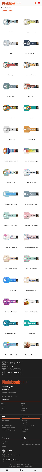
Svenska (23, 410)
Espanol (3, 410)
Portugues (24, 408)
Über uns (24, 420)
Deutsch (3, 405)
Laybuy (3, 443)
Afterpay (4, 446)
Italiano (23, 405)
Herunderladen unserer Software (31, 444)
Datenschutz (25, 427)
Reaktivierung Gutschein (8, 427)
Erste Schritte (25, 442)
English (3, 408)
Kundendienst (5, 420)
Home (2, 7)
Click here (9, 368)
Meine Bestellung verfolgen (9, 430)
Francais (23, 403)
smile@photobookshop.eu (14, 363)
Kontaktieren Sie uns (7, 423)
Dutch (2, 403)
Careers (24, 431)
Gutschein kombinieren (8, 425)
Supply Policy (25, 429)
